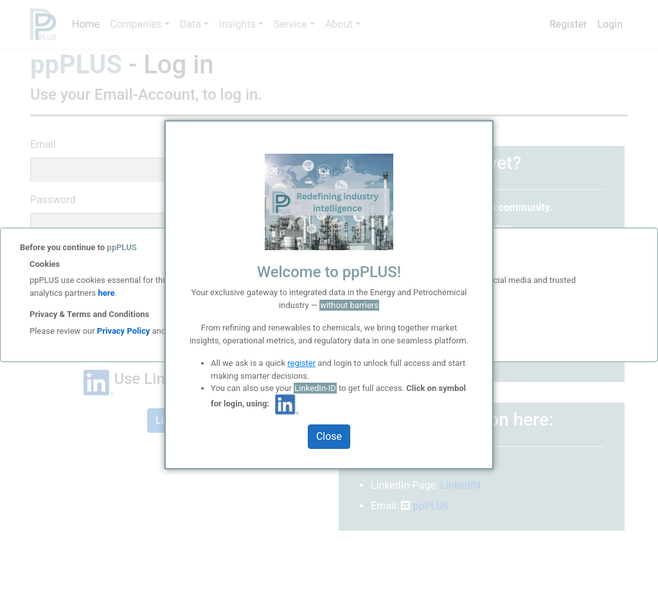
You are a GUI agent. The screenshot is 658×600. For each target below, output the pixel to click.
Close (329, 436)
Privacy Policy (123, 331)
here (105, 293)
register (301, 363)
